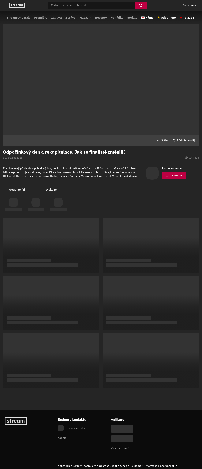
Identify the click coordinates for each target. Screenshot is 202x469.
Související (17, 189)
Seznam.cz (189, 5)
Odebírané (168, 17)
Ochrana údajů (108, 465)
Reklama (135, 465)
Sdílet (164, 140)
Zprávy (70, 17)
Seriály (132, 17)
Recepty (101, 17)
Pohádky (117, 17)
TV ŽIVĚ (188, 17)
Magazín (85, 17)
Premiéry (40, 17)
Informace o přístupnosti (160, 465)
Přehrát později (186, 140)
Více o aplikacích (121, 448)
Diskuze (51, 189)
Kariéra (62, 438)
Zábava (56, 17)
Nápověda (64, 465)
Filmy (150, 17)
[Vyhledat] (141, 5)
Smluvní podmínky (84, 465)
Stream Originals (18, 17)
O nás (123, 465)
